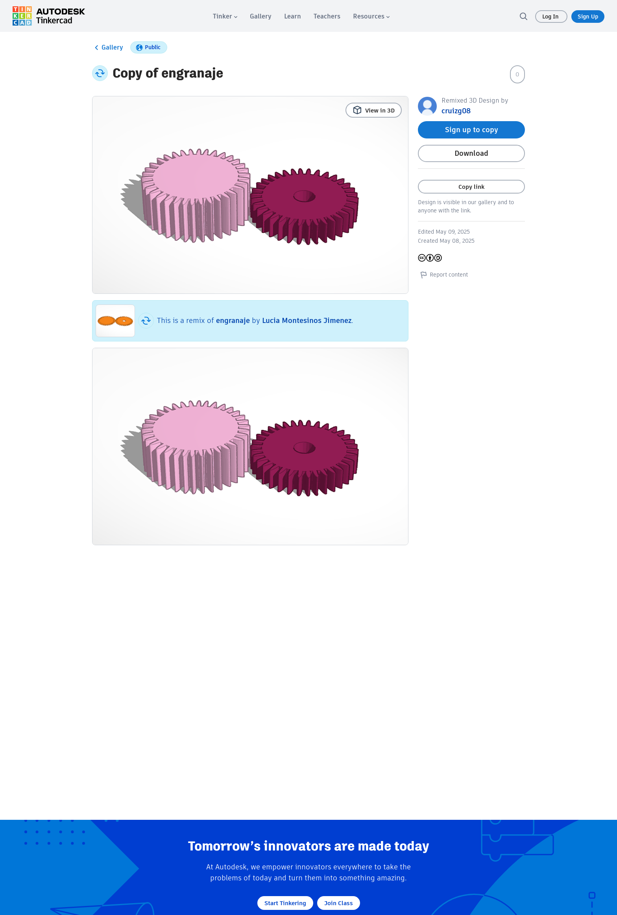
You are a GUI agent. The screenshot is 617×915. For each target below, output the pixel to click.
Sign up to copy (471, 130)
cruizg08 (456, 111)
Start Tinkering (285, 903)
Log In (551, 16)
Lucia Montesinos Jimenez (306, 320)
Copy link (471, 187)
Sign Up (588, 16)
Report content (443, 274)
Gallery (107, 47)
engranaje (233, 320)
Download (471, 153)
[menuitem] (225, 16)
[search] (523, 16)
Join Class (338, 903)
